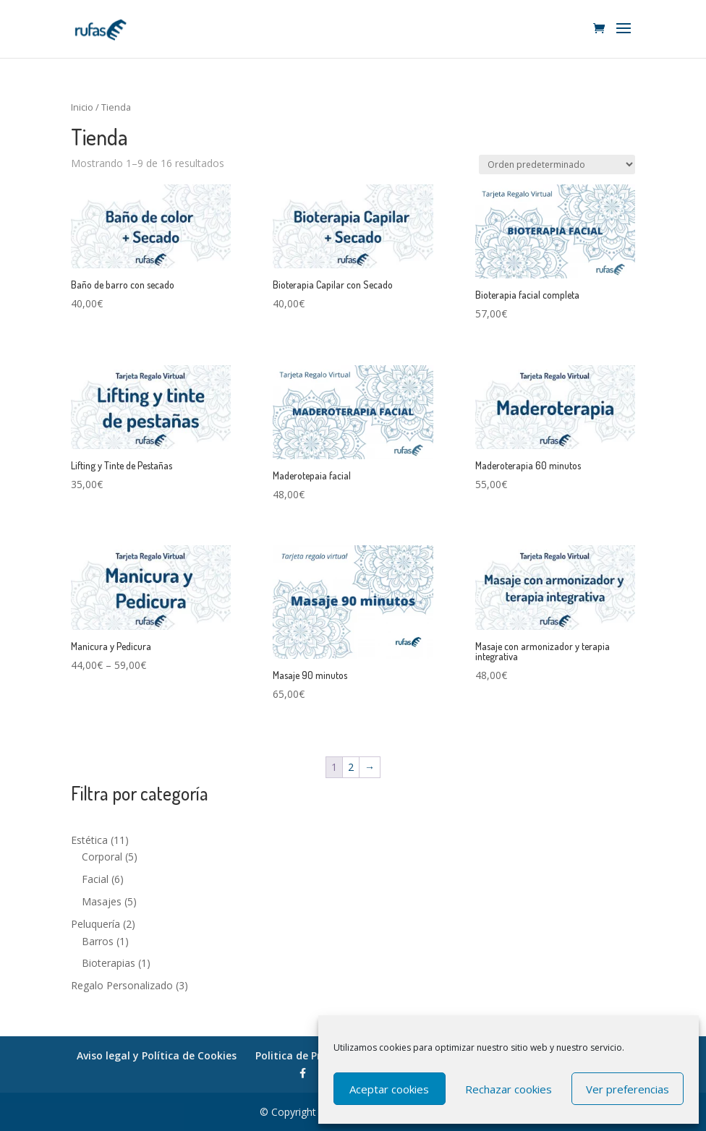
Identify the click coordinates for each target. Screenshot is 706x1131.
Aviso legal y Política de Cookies (157, 1055)
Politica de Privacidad (309, 1055)
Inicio (82, 107)
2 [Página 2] (351, 767)
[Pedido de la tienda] (557, 164)
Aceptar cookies (389, 1089)
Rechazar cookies (508, 1089)
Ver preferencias (627, 1089)
